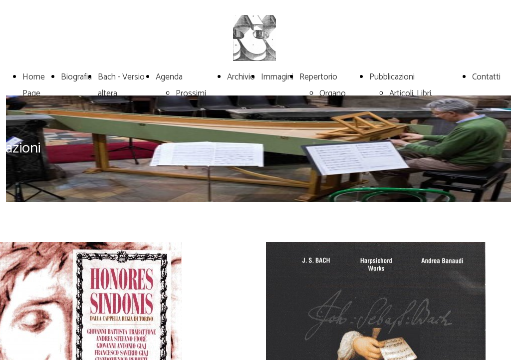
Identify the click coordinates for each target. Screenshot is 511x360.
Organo (332, 93)
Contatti (486, 77)
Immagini (277, 77)
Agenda (169, 77)
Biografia (76, 77)
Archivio (241, 77)
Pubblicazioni (392, 77)
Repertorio (318, 77)
